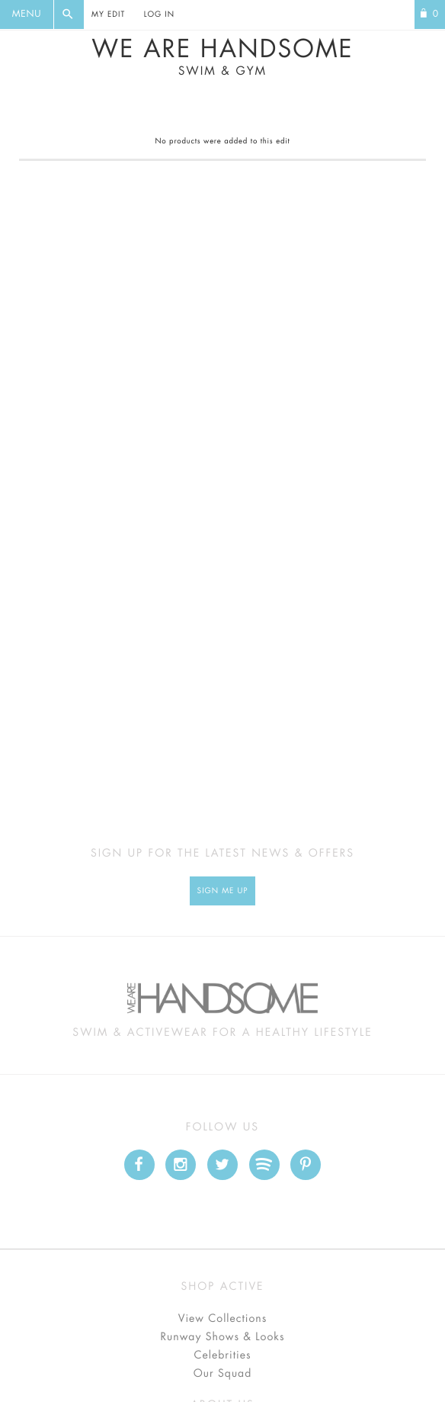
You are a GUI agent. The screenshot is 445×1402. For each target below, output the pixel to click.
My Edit (108, 14)
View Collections (222, 1319)
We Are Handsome (222, 57)
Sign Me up (222, 891)
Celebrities (222, 1355)
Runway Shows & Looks (223, 1337)
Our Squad (222, 1373)
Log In (159, 14)
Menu (26, 14)
